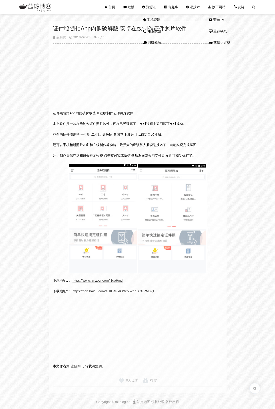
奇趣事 (171, 7)
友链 (239, 7)
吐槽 (128, 7)
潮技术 (193, 7)
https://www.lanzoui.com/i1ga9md (97, 280)
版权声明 (172, 402)
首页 (109, 7)
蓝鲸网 (59, 37)
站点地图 (143, 402)
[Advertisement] (137, 79)
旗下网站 (216, 7)
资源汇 (149, 7)
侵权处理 (158, 402)
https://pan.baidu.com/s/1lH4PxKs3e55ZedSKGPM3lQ (113, 291)
